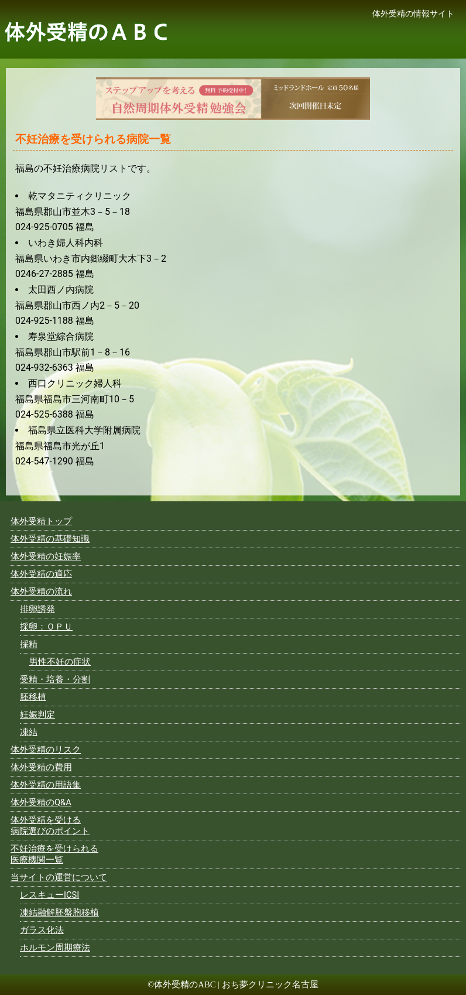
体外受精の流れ (41, 591)
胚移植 (33, 697)
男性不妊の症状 (60, 662)
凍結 (28, 732)
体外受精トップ (41, 521)
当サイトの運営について (59, 877)
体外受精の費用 (41, 767)
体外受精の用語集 (46, 784)
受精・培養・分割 (55, 679)
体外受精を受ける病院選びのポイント (50, 825)
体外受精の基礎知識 (50, 539)
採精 (28, 644)
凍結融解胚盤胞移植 (59, 912)
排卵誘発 (37, 609)
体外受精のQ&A (41, 802)
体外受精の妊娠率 (46, 556)
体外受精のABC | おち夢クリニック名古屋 (236, 984)
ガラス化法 (42, 930)
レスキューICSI (49, 895)
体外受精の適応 (41, 574)
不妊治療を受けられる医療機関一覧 (54, 854)
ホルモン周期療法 (55, 947)
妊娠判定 (37, 714)
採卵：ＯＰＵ (46, 626)
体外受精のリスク (46, 749)
